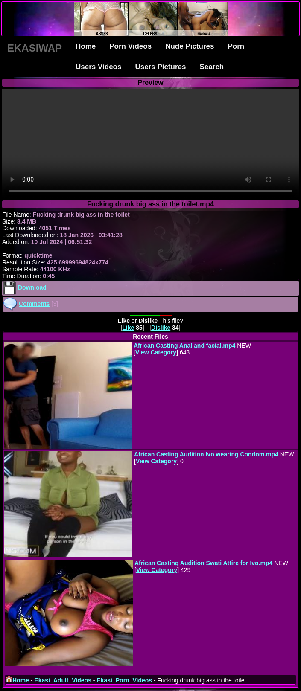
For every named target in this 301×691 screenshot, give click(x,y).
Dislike (160, 327)
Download (32, 287)
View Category (155, 352)
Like (128, 327)
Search (212, 67)
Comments (34, 303)
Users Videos (98, 67)
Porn (236, 46)
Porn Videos (130, 46)
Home (86, 46)
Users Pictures (160, 67)
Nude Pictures (189, 46)
